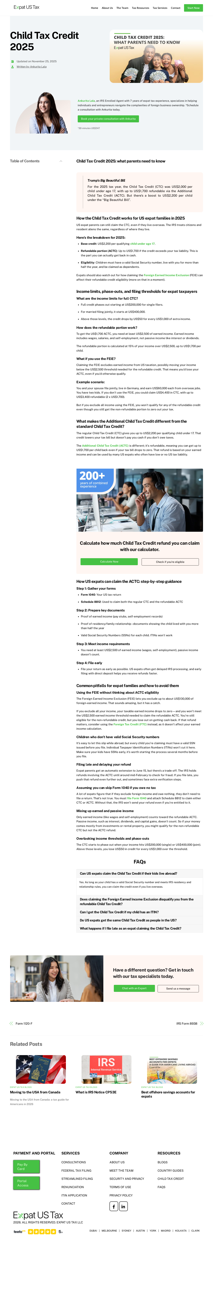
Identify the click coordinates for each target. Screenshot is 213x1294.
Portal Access (23, 1183)
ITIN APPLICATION (74, 1195)
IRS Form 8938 (187, 1023)
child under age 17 (142, 244)
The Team (122, 7)
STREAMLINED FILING (77, 1179)
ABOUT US (117, 1162)
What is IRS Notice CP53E (96, 1092)
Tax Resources (140, 7)
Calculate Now (109, 562)
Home (94, 7)
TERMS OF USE (120, 1187)
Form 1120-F (24, 1023)
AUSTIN (140, 1230)
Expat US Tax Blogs (21, 1087)
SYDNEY (126, 1230)
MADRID (166, 1230)
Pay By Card (22, 1167)
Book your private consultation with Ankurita (108, 118)
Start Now (194, 7)
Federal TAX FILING (76, 1170)
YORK (153, 1230)
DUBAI (93, 1230)
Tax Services (160, 7)
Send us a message (178, 989)
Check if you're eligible (170, 562)
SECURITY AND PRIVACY (126, 1179)
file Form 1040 (136, 798)
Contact (175, 7)
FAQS (161, 1187)
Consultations (73, 1162)
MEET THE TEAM (121, 1170)
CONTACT (68, 1204)
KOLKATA (181, 1230)
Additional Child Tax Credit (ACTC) (105, 445)
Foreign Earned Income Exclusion (166, 275)
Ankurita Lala (86, 100)
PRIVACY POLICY (121, 1195)
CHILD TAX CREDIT (171, 1179)
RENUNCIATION (72, 1187)
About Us (107, 7)
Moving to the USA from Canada (35, 1092)
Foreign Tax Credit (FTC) (130, 724)
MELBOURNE (109, 1230)
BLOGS (163, 1162)
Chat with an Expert (134, 988)
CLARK (195, 1230)
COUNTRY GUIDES (171, 1170)
